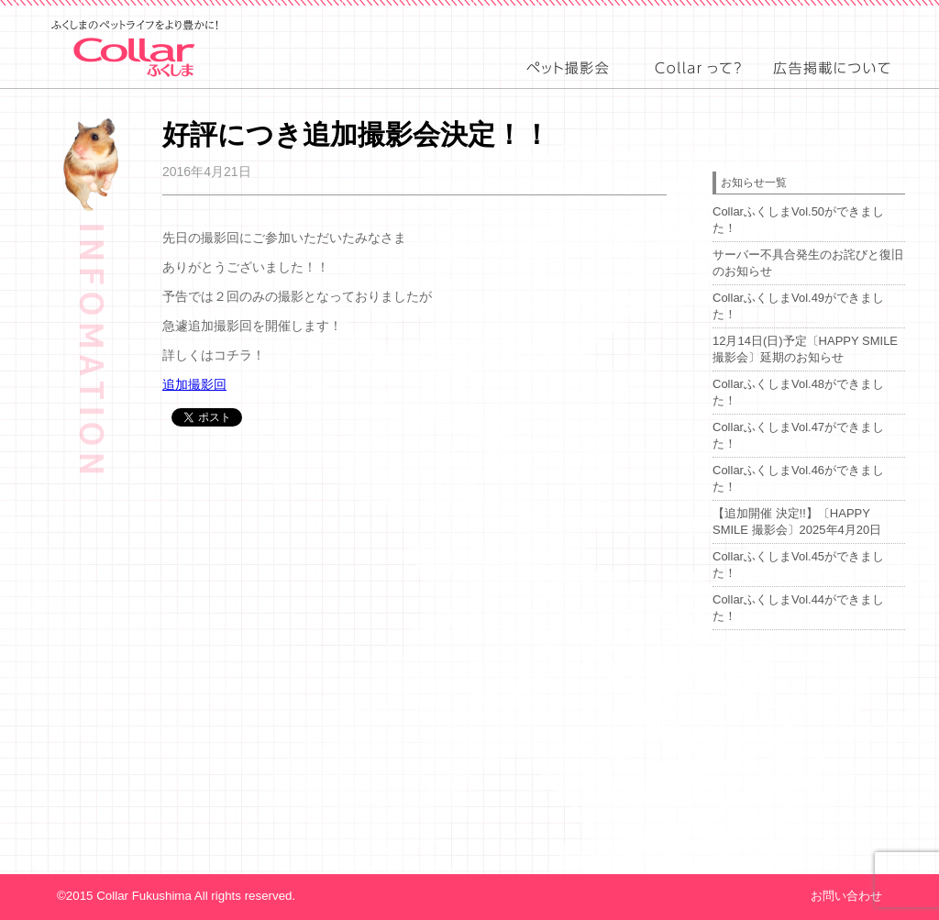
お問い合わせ (846, 896)
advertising (832, 83)
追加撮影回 (194, 384)
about (696, 83)
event (567, 83)
